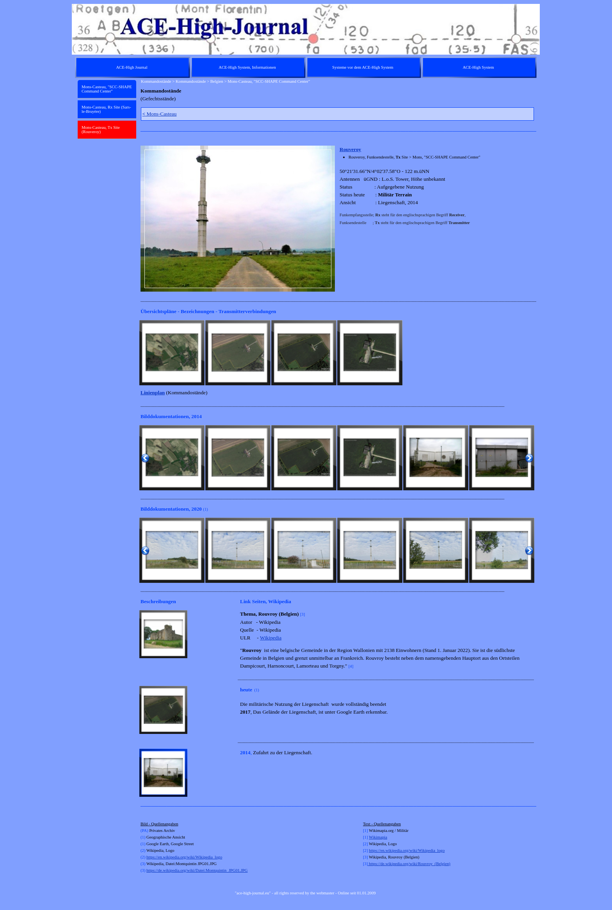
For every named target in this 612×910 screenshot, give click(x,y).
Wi (371, 837)
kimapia (380, 837)
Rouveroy (350, 149)
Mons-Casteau (159, 114)
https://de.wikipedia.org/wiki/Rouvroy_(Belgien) (409, 864)
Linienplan (153, 392)
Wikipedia (270, 638)
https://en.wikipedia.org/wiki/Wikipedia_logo (184, 857)
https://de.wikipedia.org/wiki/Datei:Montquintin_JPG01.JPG (196, 870)
